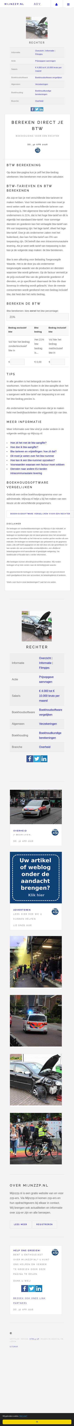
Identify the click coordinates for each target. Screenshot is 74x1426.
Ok (37, 1422)
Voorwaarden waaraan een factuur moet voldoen (37, 464)
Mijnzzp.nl (14, 4)
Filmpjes (39, 54)
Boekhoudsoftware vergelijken (48, 77)
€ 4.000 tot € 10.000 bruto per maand (49, 695)
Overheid (39, 101)
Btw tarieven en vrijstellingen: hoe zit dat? (33, 451)
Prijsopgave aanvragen (45, 61)
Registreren (44, 1224)
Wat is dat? (23, 1416)
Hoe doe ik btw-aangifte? (24, 447)
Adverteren (22, 910)
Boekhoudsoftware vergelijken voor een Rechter (40, 514)
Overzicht (39, 51)
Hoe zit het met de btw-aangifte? (28, 442)
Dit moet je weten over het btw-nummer (32, 456)
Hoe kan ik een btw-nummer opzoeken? (32, 460)
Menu (68, 4)
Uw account (56, 4)
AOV (37, 3)
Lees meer (20, 1224)
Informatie (49, 51)
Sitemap (14, 1347)
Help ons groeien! (27, 1250)
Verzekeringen (41, 84)
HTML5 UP (34, 1339)
